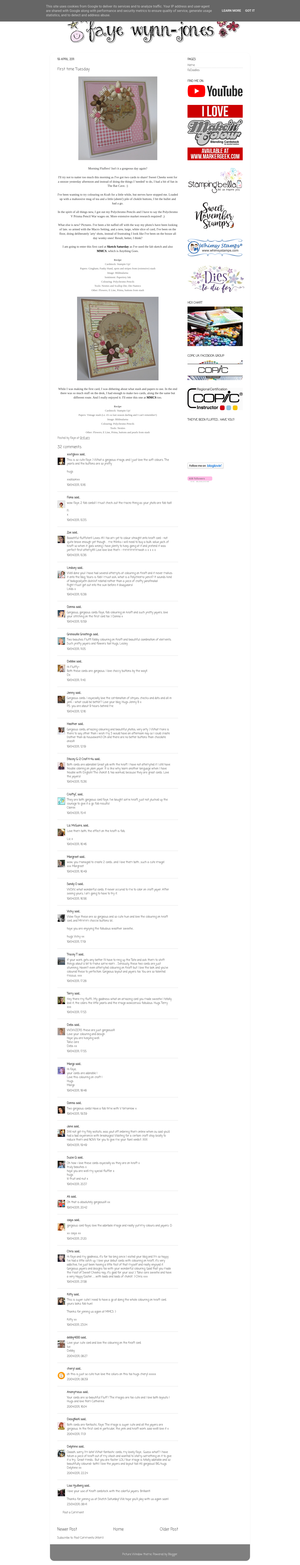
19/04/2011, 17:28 (76, 981)
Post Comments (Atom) (89, 1538)
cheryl (71, 1369)
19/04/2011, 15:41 (76, 813)
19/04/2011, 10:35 (76, 520)
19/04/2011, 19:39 (77, 1114)
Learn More (231, 11)
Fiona (70, 497)
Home (118, 1529)
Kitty (70, 1294)
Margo (71, 1064)
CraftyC (72, 794)
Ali (68, 1197)
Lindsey (71, 568)
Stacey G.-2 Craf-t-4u (80, 759)
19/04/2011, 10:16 (76, 485)
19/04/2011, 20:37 (77, 1184)
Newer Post (67, 1529)
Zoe (69, 533)
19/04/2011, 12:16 (76, 711)
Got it (250, 11)
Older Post (169, 1529)
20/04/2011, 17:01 (76, 1434)
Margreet (73, 857)
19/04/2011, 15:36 (77, 782)
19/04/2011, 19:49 (77, 1145)
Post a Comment (73, 1512)
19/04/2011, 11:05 (76, 649)
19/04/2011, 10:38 (76, 594)
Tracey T (72, 954)
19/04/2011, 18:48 (77, 1091)
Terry (70, 994)
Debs (70, 1025)
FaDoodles (194, 70)
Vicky (70, 911)
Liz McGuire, (74, 826)
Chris (70, 1251)
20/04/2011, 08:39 (77, 1379)
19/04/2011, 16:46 (77, 844)
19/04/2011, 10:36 (76, 555)
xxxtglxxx (73, 454)
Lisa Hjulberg (75, 1486)
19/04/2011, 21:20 (76, 1239)
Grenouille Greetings (79, 634)
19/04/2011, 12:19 (76, 747)
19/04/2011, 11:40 (76, 680)
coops (70, 1220)
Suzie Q (72, 1158)
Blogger (172, 1554)
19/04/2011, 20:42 (77, 1208)
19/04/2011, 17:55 (76, 1051)
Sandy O (72, 884)
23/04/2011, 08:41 (77, 1504)
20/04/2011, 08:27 (77, 1356)
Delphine (72, 1447)
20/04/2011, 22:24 (77, 1473)
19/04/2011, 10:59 (77, 622)
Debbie (71, 662)
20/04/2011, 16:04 (77, 1407)
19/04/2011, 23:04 (77, 1325)
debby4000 (73, 1338)
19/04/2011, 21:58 (77, 1282)
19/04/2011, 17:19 (76, 942)
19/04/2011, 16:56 (77, 899)
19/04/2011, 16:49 (77, 872)
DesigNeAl (73, 1419)
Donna (71, 607)
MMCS (101, 251)
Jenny (71, 693)
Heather (72, 724)
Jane (70, 1126)
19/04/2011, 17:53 (76, 1012)
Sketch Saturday (118, 246)
